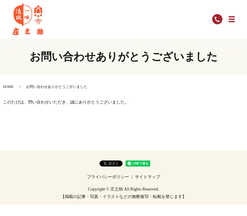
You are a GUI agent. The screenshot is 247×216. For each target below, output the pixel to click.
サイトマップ (147, 177)
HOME (8, 87)
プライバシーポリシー (108, 177)
